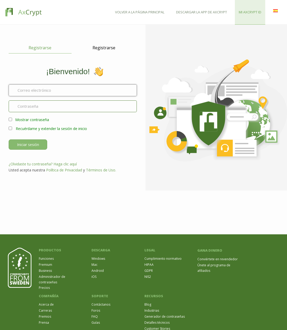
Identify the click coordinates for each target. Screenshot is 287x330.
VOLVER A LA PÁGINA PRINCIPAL (139, 12)
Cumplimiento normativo (163, 258)
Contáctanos (100, 304)
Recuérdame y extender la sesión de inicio (51, 128)
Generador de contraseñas (164, 316)
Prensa (44, 322)
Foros (95, 310)
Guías (95, 322)
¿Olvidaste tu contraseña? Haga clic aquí (43, 163)
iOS (93, 276)
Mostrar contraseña (32, 119)
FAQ (94, 316)
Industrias (151, 310)
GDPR (148, 270)
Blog (147, 304)
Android (97, 270)
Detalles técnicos (157, 322)
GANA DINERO (209, 250)
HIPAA (149, 264)
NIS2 (147, 276)
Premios (45, 316)
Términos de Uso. (101, 169)
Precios (44, 287)
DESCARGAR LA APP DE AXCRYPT (201, 12)
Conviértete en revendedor (217, 259)
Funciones (46, 258)
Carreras (45, 310)
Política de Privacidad (64, 169)
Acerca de (46, 304)
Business (45, 270)
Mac (94, 264)
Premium (45, 264)
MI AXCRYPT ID (250, 12)
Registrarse (40, 48)
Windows (98, 258)
